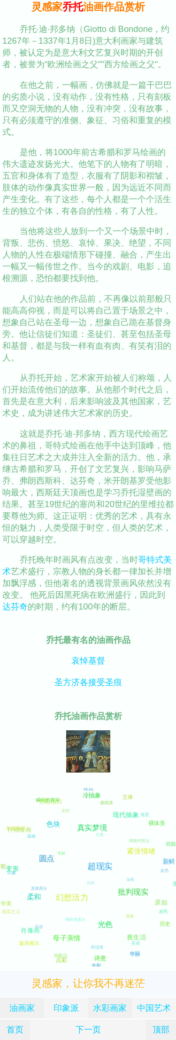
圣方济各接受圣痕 (88, 682)
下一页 (88, 1029)
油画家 (22, 1008)
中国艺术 (154, 1008)
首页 (15, 1029)
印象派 (66, 1008)
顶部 (161, 1029)
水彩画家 (110, 1008)
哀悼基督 (88, 660)
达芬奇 (15, 606)
